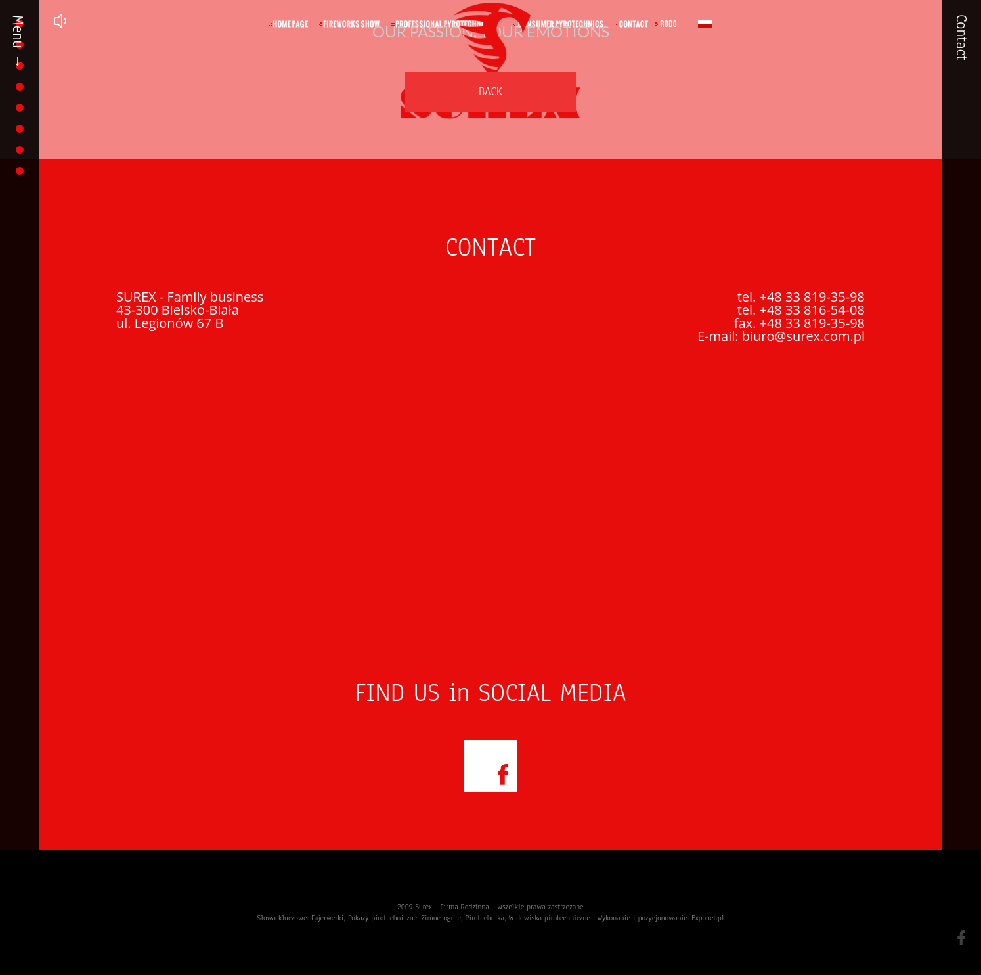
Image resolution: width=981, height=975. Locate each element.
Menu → (18, 42)
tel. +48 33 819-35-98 (801, 297)
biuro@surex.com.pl (803, 336)
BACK (490, 91)
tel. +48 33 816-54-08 (801, 310)
